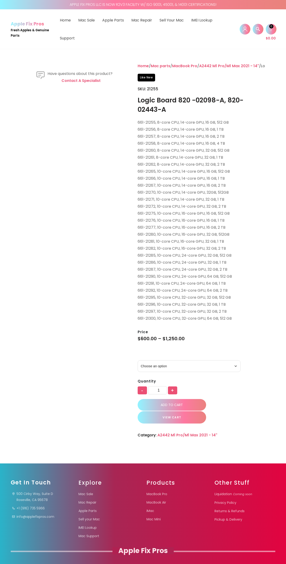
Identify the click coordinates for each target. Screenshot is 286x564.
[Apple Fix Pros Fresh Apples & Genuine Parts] (31, 29)
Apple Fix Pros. (142, 553)
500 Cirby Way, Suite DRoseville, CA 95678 (32, 485)
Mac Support (88, 524)
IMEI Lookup (201, 20)
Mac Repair (141, 20)
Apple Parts (113, 20)
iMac (150, 499)
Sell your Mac (172, 20)
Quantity (147, 381)
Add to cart (169, 405)
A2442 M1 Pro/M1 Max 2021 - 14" (229, 66)
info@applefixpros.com (33, 504)
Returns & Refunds (229, 499)
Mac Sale (86, 20)
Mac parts (160, 66)
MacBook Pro (184, 66)
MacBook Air (156, 490)
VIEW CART (233, 405)
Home (65, 20)
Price (143, 331)
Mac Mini (153, 507)
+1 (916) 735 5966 (28, 496)
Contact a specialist (81, 159)
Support (67, 38)
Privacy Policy (225, 490)
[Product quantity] (157, 390)
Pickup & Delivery (228, 507)
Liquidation (233, 482)
